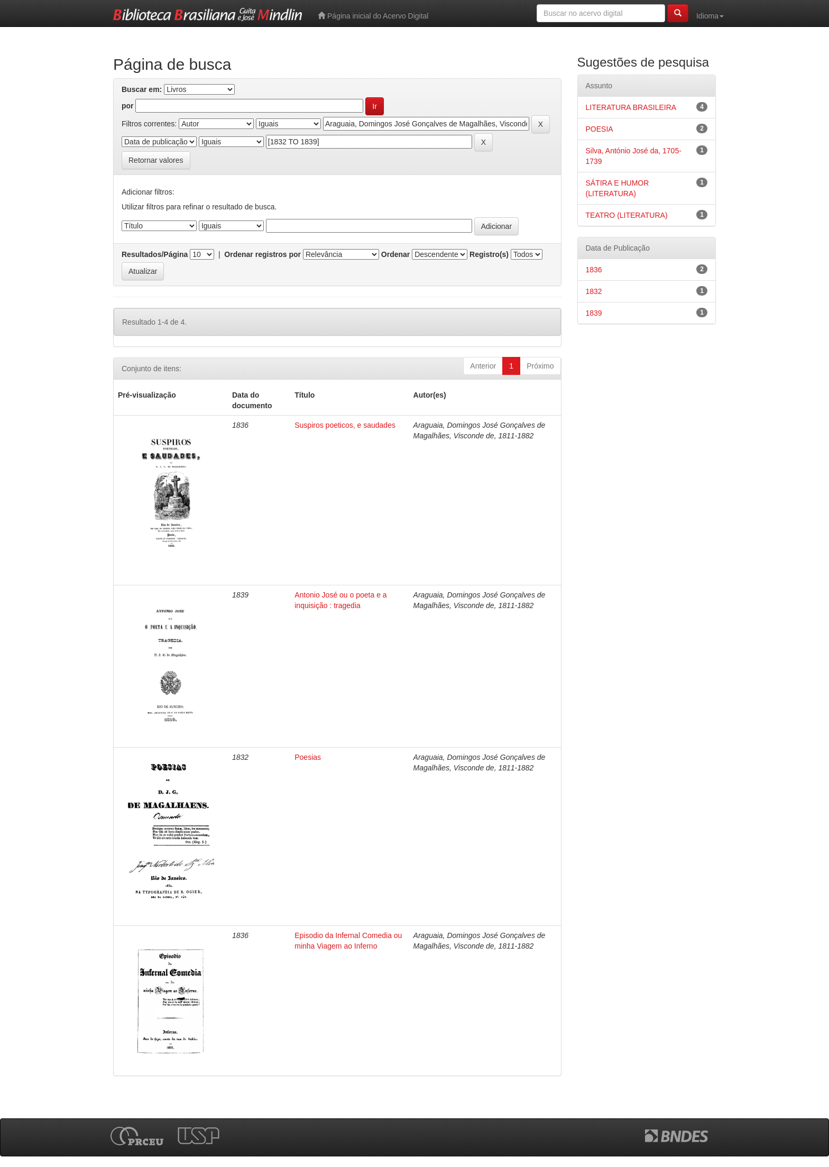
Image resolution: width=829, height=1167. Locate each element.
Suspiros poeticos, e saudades (344, 425)
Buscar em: (142, 89)
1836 (594, 269)
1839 (594, 313)
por (128, 106)
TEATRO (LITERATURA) (627, 215)
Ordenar (395, 254)
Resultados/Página (155, 254)
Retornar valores (155, 160)
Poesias (307, 757)
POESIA (599, 129)
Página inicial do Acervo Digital (373, 15)
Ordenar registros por (262, 254)
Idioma (710, 16)
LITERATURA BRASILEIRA (631, 107)
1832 (594, 291)
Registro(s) (489, 254)
